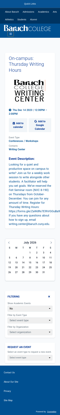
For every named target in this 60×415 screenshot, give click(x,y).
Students (21, 19)
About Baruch (12, 12)
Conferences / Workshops (23, 141)
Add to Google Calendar (40, 125)
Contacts (13, 146)
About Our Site (11, 382)
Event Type (14, 137)
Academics (43, 12)
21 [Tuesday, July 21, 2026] (23, 267)
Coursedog (51, 412)
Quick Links (30, 4)
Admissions (28, 12)
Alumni (33, 19)
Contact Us (9, 372)
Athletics (9, 19)
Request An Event (19, 347)
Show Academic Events (19, 303)
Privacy (7, 391)
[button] (9, 242)
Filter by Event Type (17, 315)
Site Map (8, 400)
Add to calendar (18, 125)
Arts (55, 12)
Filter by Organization (18, 327)
